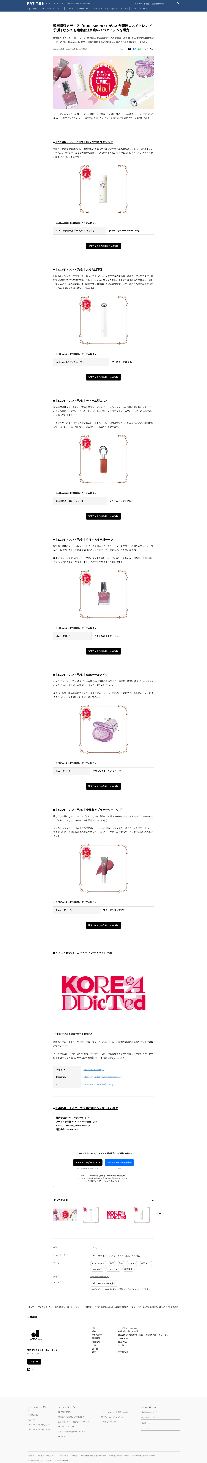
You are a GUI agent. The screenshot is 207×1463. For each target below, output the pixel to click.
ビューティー (82, 8)
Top (28, 8)
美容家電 (128, 1269)
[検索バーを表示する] (178, 3)
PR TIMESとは (33, 1415)
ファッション (96, 8)
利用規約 (75, 1455)
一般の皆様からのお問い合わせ (143, 1455)
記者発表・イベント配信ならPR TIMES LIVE (74, 1422)
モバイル (51, 8)
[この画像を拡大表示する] (65, 1215)
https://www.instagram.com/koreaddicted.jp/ (102, 1077)
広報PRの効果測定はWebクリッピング (72, 1431)
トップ (31, 1307)
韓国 (112, 1263)
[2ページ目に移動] (153, 1200)
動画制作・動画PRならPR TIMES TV (71, 1417)
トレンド (132, 1263)
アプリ (60, 8)
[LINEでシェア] (139, 49)
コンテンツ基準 (62, 1455)
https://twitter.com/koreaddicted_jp (98, 1084)
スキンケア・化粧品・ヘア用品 (125, 1256)
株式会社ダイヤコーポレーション (68, 1307)
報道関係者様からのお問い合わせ (93, 1455)
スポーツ (143, 8)
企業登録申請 (158, 3)
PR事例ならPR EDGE (108, 1422)
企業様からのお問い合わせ (119, 1455)
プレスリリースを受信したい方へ (40, 1425)
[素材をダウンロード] (147, 49)
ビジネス (124, 8)
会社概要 (31, 1455)
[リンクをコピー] (152, 49)
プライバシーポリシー (45, 1455)
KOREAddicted (98, 1263)
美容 (121, 1263)
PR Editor (61, 1436)
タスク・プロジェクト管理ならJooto (114, 1412)
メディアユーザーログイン (87, 1162)
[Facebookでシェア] (134, 49)
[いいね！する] (122, 49)
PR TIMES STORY (64, 1412)
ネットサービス (99, 1256)
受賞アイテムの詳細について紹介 (103, 246)
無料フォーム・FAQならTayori (112, 1417)
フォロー (34, 1362)
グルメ (134, 8)
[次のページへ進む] (160, 1213)
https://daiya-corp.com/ (127, 1328)
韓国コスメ (146, 1263)
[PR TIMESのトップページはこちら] (58, 3)
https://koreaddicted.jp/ (93, 1069)
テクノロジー (39, 8)
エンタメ (70, 8)
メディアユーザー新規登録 (119, 1162)
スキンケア (97, 1269)
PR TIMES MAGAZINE (66, 1427)
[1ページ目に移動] (152, 1200)
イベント (96, 1248)
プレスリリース (44, 1307)
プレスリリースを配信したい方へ (40, 1429)
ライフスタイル (111, 8)
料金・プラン (32, 1420)
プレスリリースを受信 (140, 3)
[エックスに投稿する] (129, 49)
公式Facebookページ (149, 1412)
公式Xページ (146, 1423)
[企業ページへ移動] (35, 1335)
